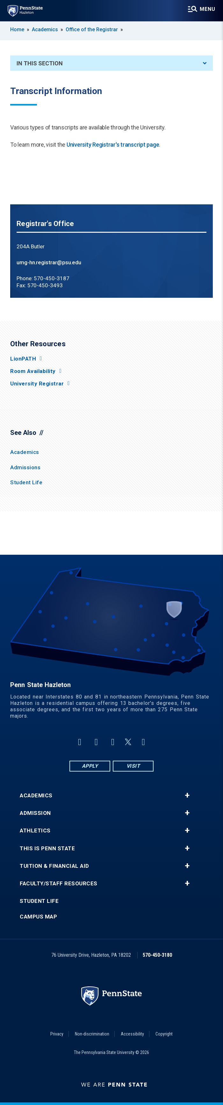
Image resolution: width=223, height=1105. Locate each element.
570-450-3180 (157, 955)
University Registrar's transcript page (113, 144)
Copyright (164, 1033)
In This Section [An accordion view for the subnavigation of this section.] (111, 63)
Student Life (26, 482)
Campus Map (38, 917)
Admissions (25, 467)
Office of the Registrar (92, 29)
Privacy (56, 1033)
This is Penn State (47, 848)
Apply (90, 766)
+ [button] (187, 795)
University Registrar (37, 384)
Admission (35, 813)
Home (17, 29)
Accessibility (132, 1033)
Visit (133, 766)
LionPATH (23, 359)
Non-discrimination (92, 1033)
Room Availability (33, 371)
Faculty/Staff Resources (58, 884)
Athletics (35, 831)
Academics (45, 29)
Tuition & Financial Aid (54, 866)
